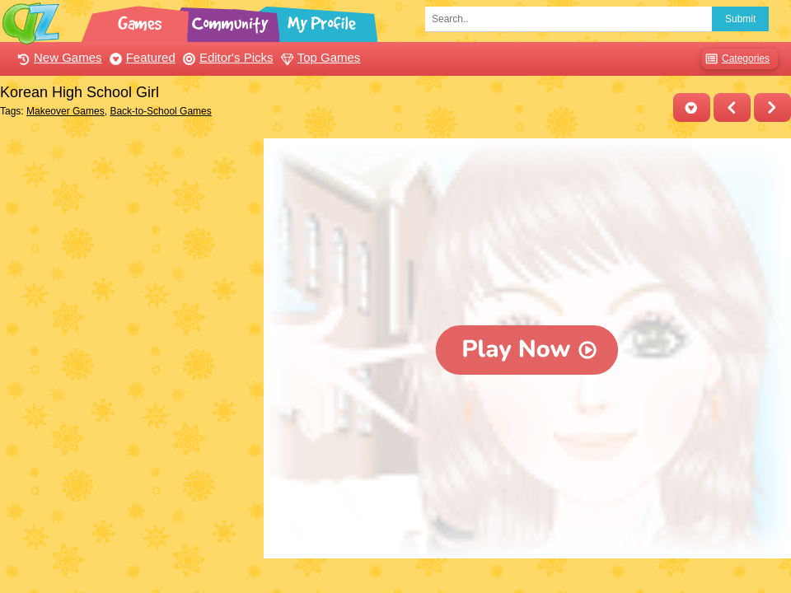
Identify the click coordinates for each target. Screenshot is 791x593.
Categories (735, 59)
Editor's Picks (226, 57)
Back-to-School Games (160, 111)
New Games (57, 57)
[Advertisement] (127, 241)
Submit (740, 19)
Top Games (319, 57)
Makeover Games (65, 111)
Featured (140, 57)
